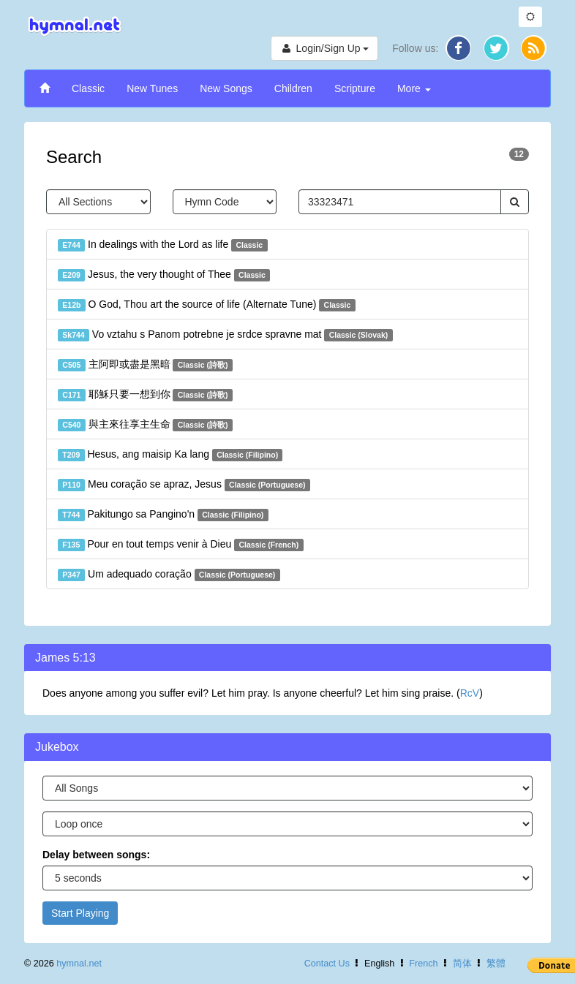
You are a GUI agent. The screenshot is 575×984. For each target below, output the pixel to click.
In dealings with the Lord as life (163, 244)
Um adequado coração (169, 574)
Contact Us (327, 963)
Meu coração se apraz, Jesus (184, 484)
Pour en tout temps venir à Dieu (181, 544)
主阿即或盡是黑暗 (145, 364)
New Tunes (152, 88)
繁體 (496, 963)
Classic (88, 88)
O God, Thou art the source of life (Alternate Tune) (207, 304)
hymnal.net (79, 963)
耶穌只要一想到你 (145, 394)
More (414, 88)
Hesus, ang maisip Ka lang (170, 454)
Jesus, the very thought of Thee (164, 274)
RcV (469, 693)
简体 (462, 963)
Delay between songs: (96, 854)
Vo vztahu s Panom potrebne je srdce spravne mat (225, 334)
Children (293, 88)
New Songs (226, 88)
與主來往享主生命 (145, 424)
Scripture (354, 88)
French (423, 963)
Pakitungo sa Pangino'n (163, 514)
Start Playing (80, 913)
